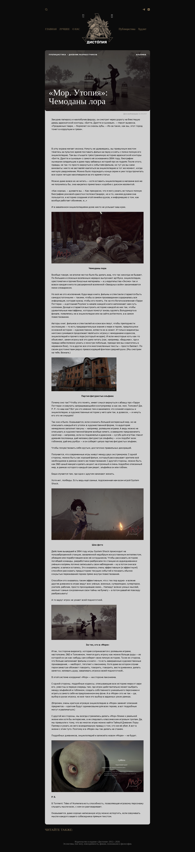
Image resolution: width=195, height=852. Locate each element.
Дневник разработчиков (83, 54)
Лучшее (64, 29)
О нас (76, 29)
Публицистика (127, 29)
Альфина (141, 54)
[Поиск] (46, 9)
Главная (50, 29)
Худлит (142, 29)
